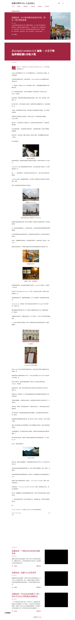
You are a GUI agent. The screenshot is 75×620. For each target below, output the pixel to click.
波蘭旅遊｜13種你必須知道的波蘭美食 (26, 552)
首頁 (13, 6)
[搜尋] (59, 3)
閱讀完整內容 (38, 587)
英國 (17, 513)
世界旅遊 (46, 6)
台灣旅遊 (32, 6)
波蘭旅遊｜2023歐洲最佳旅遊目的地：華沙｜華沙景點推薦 (29, 18)
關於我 (18, 6)
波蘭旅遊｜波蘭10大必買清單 (24, 572)
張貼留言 (15, 34)
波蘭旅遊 (25, 6)
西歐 (15, 513)
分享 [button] (12, 34)
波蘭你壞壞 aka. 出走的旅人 (23, 3)
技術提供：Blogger (37, 617)
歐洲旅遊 (39, 6)
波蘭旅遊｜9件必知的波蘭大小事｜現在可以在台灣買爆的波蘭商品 (26, 595)
